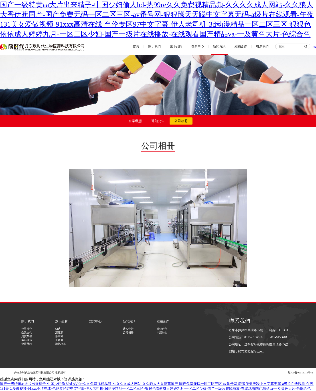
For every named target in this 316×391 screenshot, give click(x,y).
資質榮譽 (26, 336)
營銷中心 (197, 46)
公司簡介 (26, 328)
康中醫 (59, 336)
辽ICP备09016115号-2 (300, 372)
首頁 (136, 46)
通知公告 (158, 121)
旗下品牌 (176, 46)
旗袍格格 (60, 343)
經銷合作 (241, 46)
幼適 (58, 328)
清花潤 (59, 332)
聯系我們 (262, 46)
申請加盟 (162, 332)
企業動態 (135, 121)
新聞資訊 (219, 46)
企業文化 (26, 332)
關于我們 (154, 46)
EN (314, 46)
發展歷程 (26, 343)
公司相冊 (181, 121)
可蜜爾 (59, 340)
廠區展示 (26, 340)
